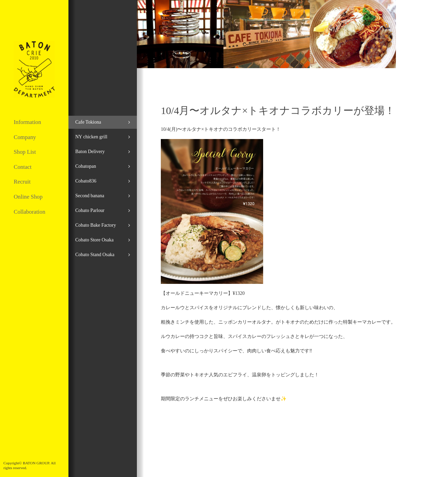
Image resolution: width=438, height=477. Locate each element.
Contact (22, 167)
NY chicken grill (91, 136)
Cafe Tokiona (88, 122)
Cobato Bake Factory (95, 225)
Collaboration (29, 212)
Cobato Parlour (89, 210)
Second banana (89, 195)
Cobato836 (85, 181)
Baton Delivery (90, 151)
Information (27, 122)
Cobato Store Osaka (94, 239)
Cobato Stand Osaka (94, 254)
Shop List (25, 152)
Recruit (22, 181)
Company (25, 137)
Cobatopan (85, 166)
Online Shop (28, 196)
